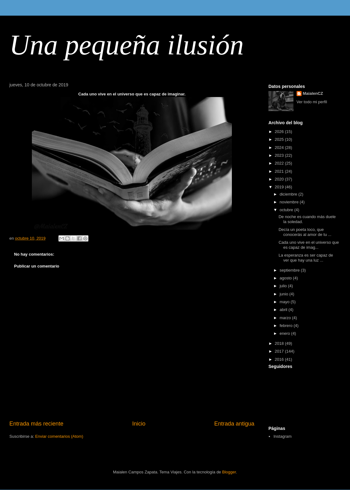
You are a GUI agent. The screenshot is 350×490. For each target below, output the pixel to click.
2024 (280, 147)
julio (284, 285)
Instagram (282, 436)
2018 (280, 343)
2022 (280, 163)
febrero (287, 325)
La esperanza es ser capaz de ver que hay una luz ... (305, 258)
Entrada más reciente (36, 424)
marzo (286, 317)
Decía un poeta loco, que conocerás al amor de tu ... (304, 232)
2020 (280, 179)
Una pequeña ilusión (126, 44)
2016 (280, 359)
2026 (280, 131)
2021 (280, 171)
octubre (287, 209)
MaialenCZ (313, 93)
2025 (280, 139)
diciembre (289, 194)
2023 (280, 155)
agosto (286, 278)
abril (284, 309)
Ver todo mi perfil (312, 102)
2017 (280, 351)
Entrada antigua (234, 424)
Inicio (138, 424)
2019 (280, 187)
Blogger (229, 472)
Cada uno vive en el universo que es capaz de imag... (308, 245)
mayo (285, 301)
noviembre (290, 202)
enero (285, 333)
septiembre (290, 270)
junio (284, 294)
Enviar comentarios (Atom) (59, 436)
